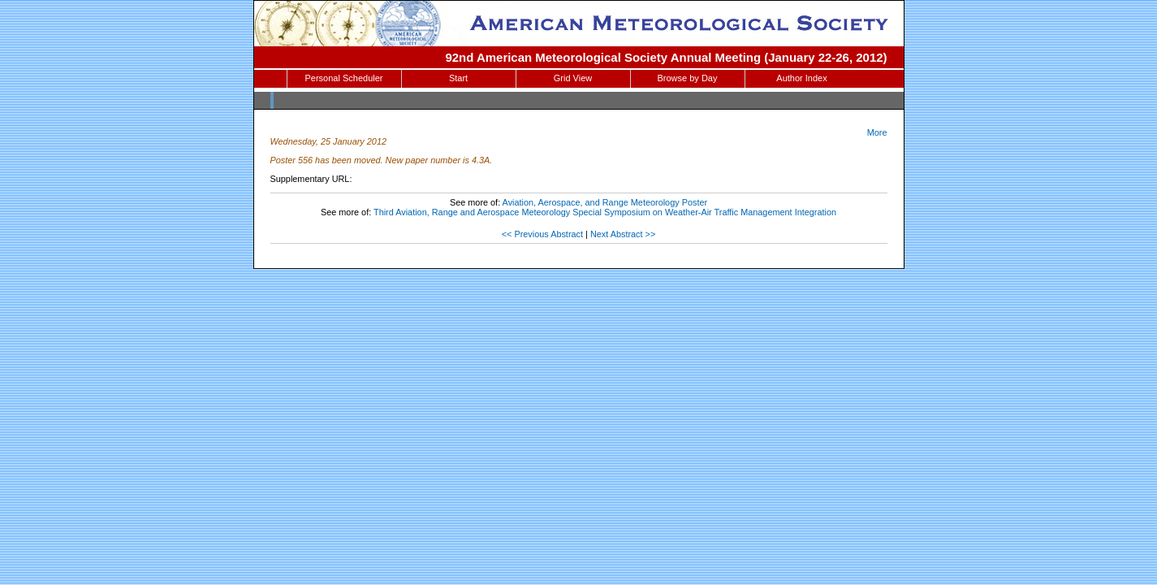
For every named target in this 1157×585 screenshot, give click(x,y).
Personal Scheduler (343, 78)
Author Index (801, 78)
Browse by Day (688, 78)
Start (458, 78)
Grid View (573, 78)
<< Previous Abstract (542, 234)
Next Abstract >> (622, 234)
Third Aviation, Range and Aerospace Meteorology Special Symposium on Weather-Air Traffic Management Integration (604, 212)
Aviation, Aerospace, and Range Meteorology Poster (605, 202)
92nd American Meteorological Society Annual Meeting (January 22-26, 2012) (666, 57)
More (877, 132)
